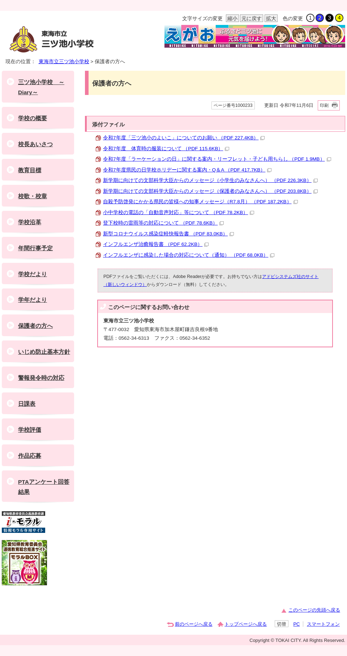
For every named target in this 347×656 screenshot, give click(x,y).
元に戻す (251, 19)
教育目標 (29, 170)
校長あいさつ (35, 144)
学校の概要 (32, 118)
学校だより (32, 274)
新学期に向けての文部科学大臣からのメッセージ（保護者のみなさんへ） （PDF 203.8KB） (210, 191)
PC (296, 624)
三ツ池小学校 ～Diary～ (41, 87)
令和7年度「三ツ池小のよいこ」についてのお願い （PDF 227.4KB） (184, 137)
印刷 (324, 105)
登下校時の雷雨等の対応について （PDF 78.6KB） (163, 223)
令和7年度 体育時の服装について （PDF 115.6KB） (166, 148)
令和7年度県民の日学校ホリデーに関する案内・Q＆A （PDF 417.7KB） (187, 170)
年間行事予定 (35, 248)
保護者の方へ (35, 326)
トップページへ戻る (245, 624)
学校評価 (29, 430)
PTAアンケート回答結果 (43, 487)
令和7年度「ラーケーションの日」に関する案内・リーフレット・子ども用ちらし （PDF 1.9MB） (217, 159)
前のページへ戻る (194, 624)
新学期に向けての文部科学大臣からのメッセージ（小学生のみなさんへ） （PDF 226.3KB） (210, 180)
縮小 (231, 19)
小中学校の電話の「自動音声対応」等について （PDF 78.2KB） (178, 212)
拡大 (270, 19)
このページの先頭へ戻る (314, 610)
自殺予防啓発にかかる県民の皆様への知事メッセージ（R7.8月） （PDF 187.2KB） (200, 201)
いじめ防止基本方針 (44, 352)
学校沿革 (29, 222)
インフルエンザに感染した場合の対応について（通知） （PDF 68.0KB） (188, 255)
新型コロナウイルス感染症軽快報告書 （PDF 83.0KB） (168, 233)
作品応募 (29, 456)
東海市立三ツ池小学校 (64, 61)
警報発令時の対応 (41, 378)
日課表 (26, 404)
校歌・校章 (32, 196)
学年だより (32, 300)
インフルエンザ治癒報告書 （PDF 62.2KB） (156, 244)
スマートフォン (323, 624)
